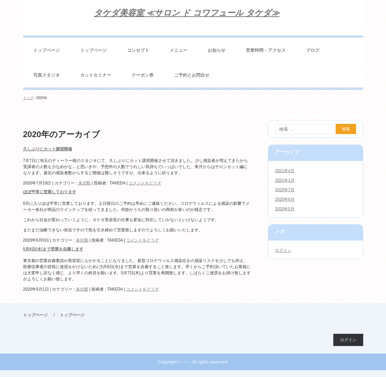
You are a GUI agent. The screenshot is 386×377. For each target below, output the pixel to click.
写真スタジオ (46, 75)
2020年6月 (285, 199)
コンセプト (138, 50)
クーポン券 (143, 75)
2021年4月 (285, 170)
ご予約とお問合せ (191, 75)
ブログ (312, 50)
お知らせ (216, 50)
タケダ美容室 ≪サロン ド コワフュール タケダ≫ (187, 12)
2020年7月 (285, 189)
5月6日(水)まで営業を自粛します (53, 249)
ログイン (283, 250)
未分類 (84, 183)
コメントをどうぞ (145, 183)
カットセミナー (95, 75)
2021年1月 (285, 180)
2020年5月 (285, 209)
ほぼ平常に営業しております (49, 192)
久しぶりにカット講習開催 (47, 149)
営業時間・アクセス (266, 50)
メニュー (178, 50)
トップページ (46, 50)
